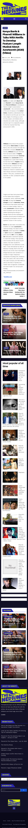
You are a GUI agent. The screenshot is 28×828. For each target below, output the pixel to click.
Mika (18, 656)
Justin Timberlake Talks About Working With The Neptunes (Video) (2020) (20, 292)
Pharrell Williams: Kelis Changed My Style (21, 462)
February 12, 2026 (10, 656)
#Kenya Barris (7, 60)
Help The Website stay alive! (18, 820)
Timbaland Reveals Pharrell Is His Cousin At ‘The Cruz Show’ (22, 375)
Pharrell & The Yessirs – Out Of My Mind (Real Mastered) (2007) (22, 404)
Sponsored (8, 616)
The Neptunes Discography (19, 824)
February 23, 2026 (10, 640)
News (5, 28)
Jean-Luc (17, 623)
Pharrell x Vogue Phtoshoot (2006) (11, 768)
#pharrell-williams (8, 62)
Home (4, 820)
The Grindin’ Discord (7, 824)
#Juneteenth (17, 57)
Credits (3, 714)
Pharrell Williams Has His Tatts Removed (21, 449)
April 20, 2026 (9, 623)
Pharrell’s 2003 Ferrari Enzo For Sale (21, 518)
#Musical (13, 60)
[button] (25, 18)
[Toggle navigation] (14, 19)
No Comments (7, 625)
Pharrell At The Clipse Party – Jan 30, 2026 (13, 333)
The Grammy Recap (12, 350)
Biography (21, 472)
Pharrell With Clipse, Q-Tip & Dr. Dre (12, 764)
